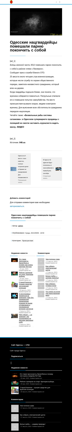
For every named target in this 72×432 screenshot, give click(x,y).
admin (20, 226)
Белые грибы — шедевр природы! (52, 277)
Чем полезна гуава (53, 259)
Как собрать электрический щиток (51, 268)
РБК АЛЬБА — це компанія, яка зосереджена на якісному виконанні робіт (26, 318)
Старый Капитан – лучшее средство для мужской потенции (26, 285)
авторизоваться (17, 206)
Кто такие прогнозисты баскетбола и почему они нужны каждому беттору (26, 263)
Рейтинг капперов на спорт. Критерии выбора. (26, 274)
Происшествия (27, 241)
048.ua (22, 142)
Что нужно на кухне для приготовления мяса (53, 293)
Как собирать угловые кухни (51, 285)
